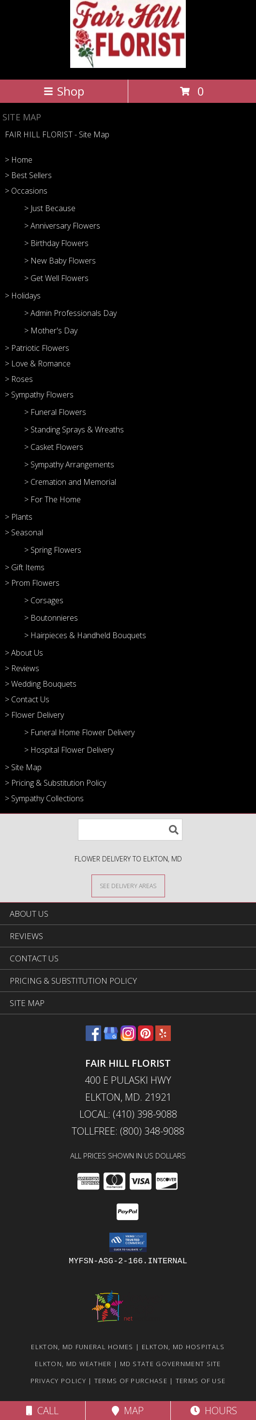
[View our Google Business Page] (111, 1037)
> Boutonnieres (51, 617)
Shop (64, 91)
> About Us (24, 652)
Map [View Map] (128, 1410)
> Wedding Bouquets (40, 683)
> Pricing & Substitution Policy (55, 782)
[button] (128, 1242)
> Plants (18, 517)
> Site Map (23, 767)
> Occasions (26, 190)
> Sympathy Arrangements (69, 464)
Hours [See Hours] (213, 1410)
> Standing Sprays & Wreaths (74, 429)
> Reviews (22, 668)
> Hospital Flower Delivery (69, 749)
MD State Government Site (170, 1363)
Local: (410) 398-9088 (128, 1114)
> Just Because (49, 208)
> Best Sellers (28, 175)
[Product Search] (130, 830)
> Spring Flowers (52, 550)
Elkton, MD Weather (73, 1363)
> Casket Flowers (53, 447)
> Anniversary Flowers (62, 225)
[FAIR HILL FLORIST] (127, 65)
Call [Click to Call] (42, 1410)
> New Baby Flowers (60, 260)
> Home (18, 159)
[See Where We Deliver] (128, 885)
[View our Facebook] (93, 1037)
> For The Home (52, 499)
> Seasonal (24, 532)
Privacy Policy (58, 1380)
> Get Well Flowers (56, 278)
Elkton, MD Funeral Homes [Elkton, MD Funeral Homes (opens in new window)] (82, 1346)
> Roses (19, 379)
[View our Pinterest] (145, 1037)
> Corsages (43, 600)
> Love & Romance (38, 363)
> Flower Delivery (34, 715)
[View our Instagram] (128, 1037)
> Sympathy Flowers (39, 394)
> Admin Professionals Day (70, 313)
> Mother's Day (50, 330)
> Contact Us (27, 699)
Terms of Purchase (130, 1380)
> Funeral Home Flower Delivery (79, 732)
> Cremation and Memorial (70, 482)
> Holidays (23, 295)
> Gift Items (25, 567)
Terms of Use (201, 1380)
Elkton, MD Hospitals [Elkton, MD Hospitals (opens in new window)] (183, 1346)
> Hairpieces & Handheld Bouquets (85, 635)
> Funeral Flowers (55, 412)
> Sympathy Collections (44, 798)
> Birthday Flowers (56, 243)
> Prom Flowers (32, 583)
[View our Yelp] (163, 1037)
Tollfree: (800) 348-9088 (128, 1131)
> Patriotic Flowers (37, 348)
